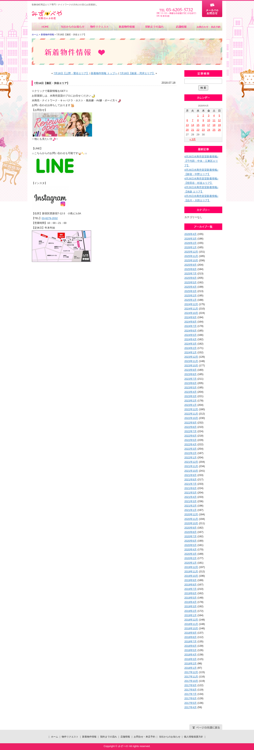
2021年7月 (190, 483)
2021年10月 (191, 470)
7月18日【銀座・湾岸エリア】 (137, 73)
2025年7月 (190, 273)
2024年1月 (190, 352)
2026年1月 (190, 247)
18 (214, 125)
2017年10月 (191, 680)
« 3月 (193, 139)
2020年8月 (190, 532)
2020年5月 (190, 545)
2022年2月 (190, 453)
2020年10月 (191, 523)
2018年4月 (190, 654)
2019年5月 (190, 597)
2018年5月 (190, 650)
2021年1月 (190, 510)
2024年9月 (190, 317)
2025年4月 (190, 286)
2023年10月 (191, 365)
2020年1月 (190, 562)
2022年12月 (191, 409)
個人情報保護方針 (193, 736)
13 (187, 125)
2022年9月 (190, 422)
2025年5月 (190, 282)
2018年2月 (190, 663)
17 (208, 125)
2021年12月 (191, 461)
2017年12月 (191, 672)
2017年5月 (190, 702)
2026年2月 (190, 242)
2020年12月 (191, 514)
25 (214, 129)
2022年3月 (190, 448)
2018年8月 (190, 637)
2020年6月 (190, 540)
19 (219, 125)
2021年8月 (190, 479)
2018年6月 (190, 645)
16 (203, 125)
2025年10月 (191, 260)
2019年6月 (190, 593)
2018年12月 (191, 619)
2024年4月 (190, 339)
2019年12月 (191, 567)
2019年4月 (190, 602)
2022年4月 (190, 444)
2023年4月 (190, 391)
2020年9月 (190, 527)
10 (208, 120)
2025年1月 (190, 299)
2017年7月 (190, 694)
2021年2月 (190, 505)
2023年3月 (190, 396)
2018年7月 (190, 641)
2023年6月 (190, 383)
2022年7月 (190, 431)
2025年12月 (191, 251)
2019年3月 (190, 606)
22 (197, 129)
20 (187, 129)
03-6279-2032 (50, 218)
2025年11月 (191, 256)
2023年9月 (190, 369)
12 (219, 120)
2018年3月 (190, 659)
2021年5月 (190, 492)
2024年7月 (190, 326)
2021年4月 (190, 496)
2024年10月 (191, 312)
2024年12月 (191, 304)
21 (192, 129)
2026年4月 (190, 234)
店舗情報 (181, 27)
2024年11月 (191, 308)
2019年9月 (190, 580)
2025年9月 (190, 264)
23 (203, 129)
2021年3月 (190, 501)
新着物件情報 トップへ (104, 73)
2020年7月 (190, 536)
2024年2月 (190, 348)
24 (208, 129)
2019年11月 (191, 571)
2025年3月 (190, 291)
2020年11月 (191, 518)
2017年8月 (190, 689)
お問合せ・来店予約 (208, 27)
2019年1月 (190, 615)
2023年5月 (190, 387)
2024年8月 (190, 321)
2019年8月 (190, 584)
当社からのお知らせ (72, 27)
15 (197, 125)
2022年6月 (190, 435)
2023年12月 (191, 356)
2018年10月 (191, 628)
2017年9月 (190, 685)
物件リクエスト (99, 27)
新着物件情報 (126, 27)
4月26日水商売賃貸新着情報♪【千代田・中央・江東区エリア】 (201, 161)
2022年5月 (190, 440)
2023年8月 (190, 374)
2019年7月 (190, 588)
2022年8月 (190, 426)
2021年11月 (191, 466)
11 (214, 120)
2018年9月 (190, 632)
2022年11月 (191, 413)
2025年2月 (190, 295)
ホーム (45, 27)
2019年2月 (190, 610)
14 (192, 125)
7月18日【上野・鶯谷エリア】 (71, 73)
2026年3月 (190, 238)
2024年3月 (190, 343)
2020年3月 (190, 553)
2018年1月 (190, 667)
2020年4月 (190, 549)
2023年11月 (191, 361)
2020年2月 (190, 558)
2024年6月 (190, 330)
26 (219, 129)
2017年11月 (191, 676)
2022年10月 (191, 418)
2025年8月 (190, 269)
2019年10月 (191, 575)
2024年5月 (190, 334)
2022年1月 (190, 457)
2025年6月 (190, 277)
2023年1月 (190, 404)
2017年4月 (190, 707)
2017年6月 (190, 698)
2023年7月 (190, 378)
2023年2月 (190, 400)
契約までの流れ (154, 27)
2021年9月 (190, 475)
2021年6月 (190, 488)
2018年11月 (191, 624)
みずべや (47, 15)
